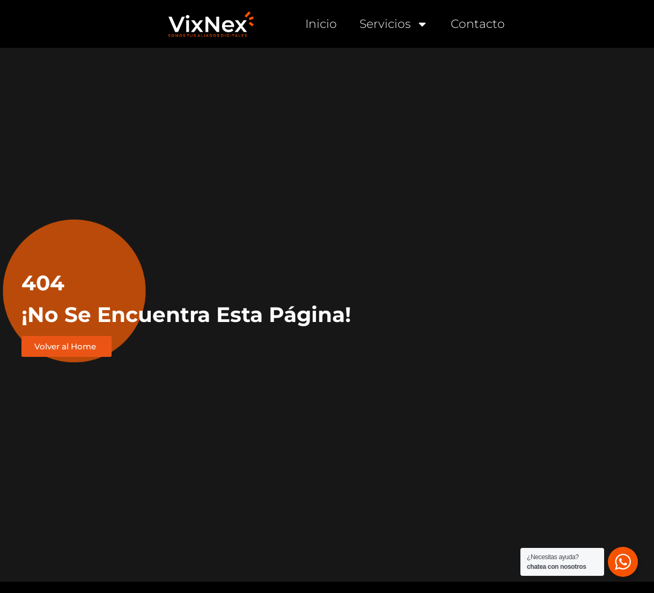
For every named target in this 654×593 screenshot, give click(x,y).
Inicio (321, 24)
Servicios (393, 24)
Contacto (478, 24)
